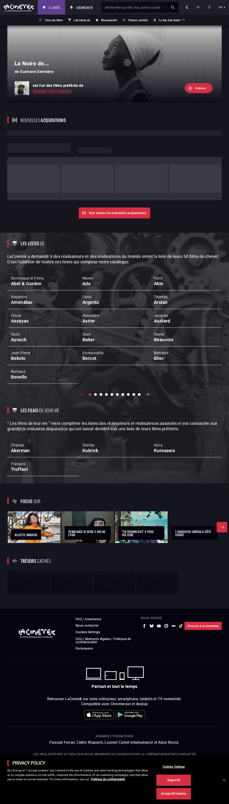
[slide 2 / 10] (95, 369)
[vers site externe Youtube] (159, 578)
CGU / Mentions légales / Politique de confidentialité (103, 592)
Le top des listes (169, 20)
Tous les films (54, 20)
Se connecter (209, 7)
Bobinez (200, 88)
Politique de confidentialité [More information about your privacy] (108, 779)
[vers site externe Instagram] (166, 578)
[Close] (224, 780)
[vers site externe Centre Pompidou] (169, 738)
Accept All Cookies (173, 793)
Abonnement (87, 7)
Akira (164, 423)
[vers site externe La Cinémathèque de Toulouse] (76, 738)
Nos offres (198, 7)
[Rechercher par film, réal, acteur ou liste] (141, 7)
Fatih (158, 256)
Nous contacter (87, 578)
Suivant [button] (147, 369)
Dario (90, 274)
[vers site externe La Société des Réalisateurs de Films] (13, 739)
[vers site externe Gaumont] (138, 739)
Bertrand (161, 330)
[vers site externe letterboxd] (173, 578)
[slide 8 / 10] (128, 369)
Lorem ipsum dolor (39, 148)
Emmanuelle (92, 330)
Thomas (161, 274)
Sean (88, 312)
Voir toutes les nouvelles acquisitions (118, 188)
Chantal (20, 423)
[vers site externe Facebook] (144, 578)
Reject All (173, 780)
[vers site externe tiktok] (180, 578)
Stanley (90, 423)
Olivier (20, 293)
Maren (87, 256)
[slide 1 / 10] (90, 369)
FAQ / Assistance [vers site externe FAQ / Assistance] (88, 571)
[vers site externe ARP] (91, 738)
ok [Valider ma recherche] (172, 7)
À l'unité (57, 7)
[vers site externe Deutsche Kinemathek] (184, 738)
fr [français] (220, 7)
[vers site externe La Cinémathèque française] (153, 738)
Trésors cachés (138, 20)
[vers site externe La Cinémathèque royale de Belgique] (216, 738)
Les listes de (82, 20)
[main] (114, 780)
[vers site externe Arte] (44, 738)
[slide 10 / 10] (139, 369)
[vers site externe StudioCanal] (122, 739)
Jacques (162, 293)
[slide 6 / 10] (117, 369)
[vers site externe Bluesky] (151, 578)
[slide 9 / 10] (133, 369)
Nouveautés (109, 20)
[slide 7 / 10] (122, 369)
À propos (187, 7)
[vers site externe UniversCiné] (29, 738)
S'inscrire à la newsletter (203, 578)
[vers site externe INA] (60, 739)
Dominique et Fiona (27, 256)
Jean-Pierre (20, 330)
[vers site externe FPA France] (107, 738)
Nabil (18, 312)
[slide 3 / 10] (101, 369)
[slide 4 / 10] (106, 369)
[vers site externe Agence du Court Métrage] (200, 739)
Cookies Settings (88, 584)
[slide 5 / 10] (112, 369)
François (19, 442)
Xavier (163, 312)
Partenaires (84, 600)
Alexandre (90, 293)
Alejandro (22, 274)
